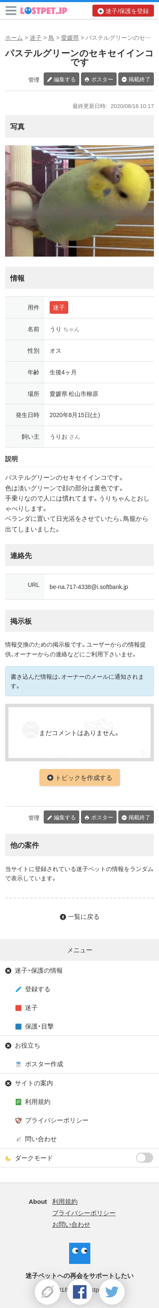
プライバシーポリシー (57, 1120)
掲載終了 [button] (139, 79)
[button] (11, 11)
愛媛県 (70, 37)
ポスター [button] (102, 79)
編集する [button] (65, 79)
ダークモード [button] (84, 1157)
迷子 (36, 37)
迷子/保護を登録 (127, 10)
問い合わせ (41, 1138)
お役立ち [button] (27, 1045)
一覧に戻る (84, 916)
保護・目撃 (39, 1026)
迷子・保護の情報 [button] (39, 970)
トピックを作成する (83, 777)
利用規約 (37, 1101)
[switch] (144, 1157)
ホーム (14, 37)
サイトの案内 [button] (34, 1082)
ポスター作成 (44, 1063)
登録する (37, 988)
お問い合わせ (71, 1224)
